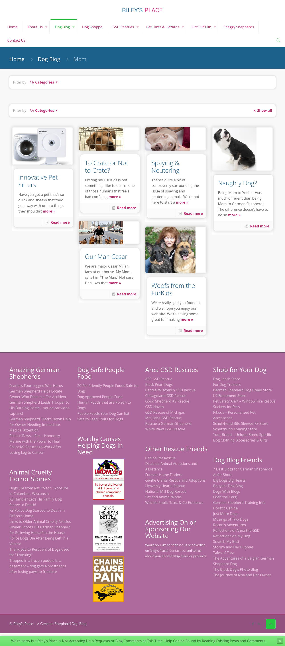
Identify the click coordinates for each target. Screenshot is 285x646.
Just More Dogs (225, 513)
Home (16, 59)
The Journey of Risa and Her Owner (242, 574)
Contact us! (177, 550)
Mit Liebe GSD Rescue (163, 417)
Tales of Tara (223, 552)
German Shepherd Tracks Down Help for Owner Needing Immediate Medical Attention (40, 425)
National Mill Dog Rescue (165, 491)
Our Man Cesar (106, 256)
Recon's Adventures (229, 524)
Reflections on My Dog (231, 536)
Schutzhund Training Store (235, 429)
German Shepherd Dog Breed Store (242, 390)
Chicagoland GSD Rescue (165, 395)
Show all (262, 110)
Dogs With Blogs (226, 491)
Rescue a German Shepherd (168, 423)
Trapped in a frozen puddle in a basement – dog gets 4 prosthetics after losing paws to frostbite (37, 566)
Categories (44, 82)
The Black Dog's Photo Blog (235, 569)
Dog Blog (49, 59)
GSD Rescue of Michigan (165, 412)
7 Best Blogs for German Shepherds (242, 469)
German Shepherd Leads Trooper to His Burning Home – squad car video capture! (39, 408)
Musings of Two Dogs (230, 519)
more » (49, 211)
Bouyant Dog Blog (228, 485)
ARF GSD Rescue (158, 378)
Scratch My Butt (226, 541)
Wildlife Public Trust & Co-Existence (174, 502)
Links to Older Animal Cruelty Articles (40, 521)
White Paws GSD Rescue (165, 429)
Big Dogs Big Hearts (229, 480)
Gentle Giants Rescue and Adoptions (175, 480)
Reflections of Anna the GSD (236, 530)
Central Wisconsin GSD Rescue (170, 390)
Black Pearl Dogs (159, 384)
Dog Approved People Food (99, 396)
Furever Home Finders (163, 474)
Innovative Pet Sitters (38, 181)
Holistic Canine (225, 508)
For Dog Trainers (227, 384)
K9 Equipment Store (229, 395)
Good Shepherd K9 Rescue (167, 401)
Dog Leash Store (226, 378)
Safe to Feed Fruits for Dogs (100, 419)
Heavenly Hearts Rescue (165, 485)
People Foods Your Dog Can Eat (103, 413)
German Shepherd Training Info (239, 502)
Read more (60, 222)
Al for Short (222, 474)
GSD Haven (154, 406)
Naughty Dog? (237, 183)
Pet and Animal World (163, 497)
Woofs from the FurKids (173, 289)
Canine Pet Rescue (160, 458)
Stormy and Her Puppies (233, 547)
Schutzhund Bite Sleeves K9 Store (240, 423)
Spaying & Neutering (165, 166)
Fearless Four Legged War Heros (36, 385)
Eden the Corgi (225, 497)
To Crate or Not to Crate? (106, 166)
